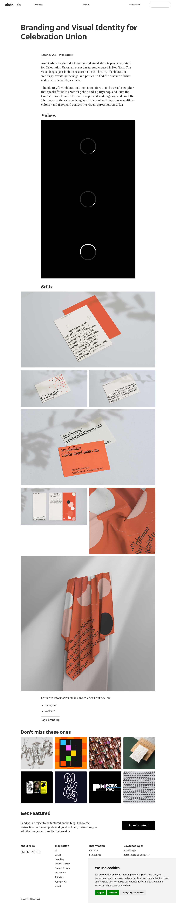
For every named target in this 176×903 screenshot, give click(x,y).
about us (93, 850)
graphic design (62, 868)
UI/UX (58, 886)
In (28, 852)
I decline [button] (113, 892)
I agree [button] (100, 892)
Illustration (60, 872)
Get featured (134, 4)
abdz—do (13, 4)
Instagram (51, 705)
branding (54, 720)
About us (86, 4)
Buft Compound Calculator (136, 854)
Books (58, 854)
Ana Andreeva (51, 63)
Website (50, 711)
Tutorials (59, 877)
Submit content (138, 825)
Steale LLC (35, 899)
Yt (33, 852)
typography (60, 881)
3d (56, 850)
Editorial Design (62, 863)
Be (23, 852)
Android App (129, 850)
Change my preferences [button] (133, 892)
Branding (59, 859)
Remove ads (95, 854)
